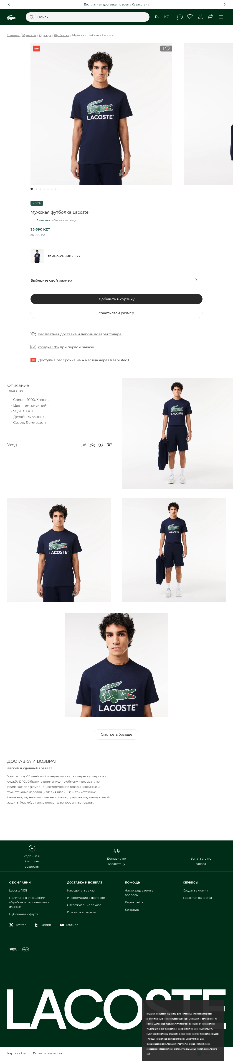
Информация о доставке (86, 899)
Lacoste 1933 (18, 892)
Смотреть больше (116, 736)
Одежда (45, 35)
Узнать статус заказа (201, 858)
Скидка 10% (48, 347)
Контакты (132, 911)
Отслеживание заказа (84, 906)
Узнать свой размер (116, 313)
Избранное (190, 16)
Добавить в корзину (116, 299)
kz (166, 17)
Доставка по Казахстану (116, 858)
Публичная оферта (23, 915)
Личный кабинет (200, 16)
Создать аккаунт (195, 892)
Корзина (210, 16)
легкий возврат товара (101, 334)
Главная (13, 35)
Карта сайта (134, 903)
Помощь (180, 17)
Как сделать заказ (81, 892)
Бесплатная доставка (57, 334)
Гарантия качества (197, 899)
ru (158, 17)
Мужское (29, 35)
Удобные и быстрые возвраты (32, 858)
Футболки (61, 35)
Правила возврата (81, 913)
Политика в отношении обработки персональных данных (29, 903)
